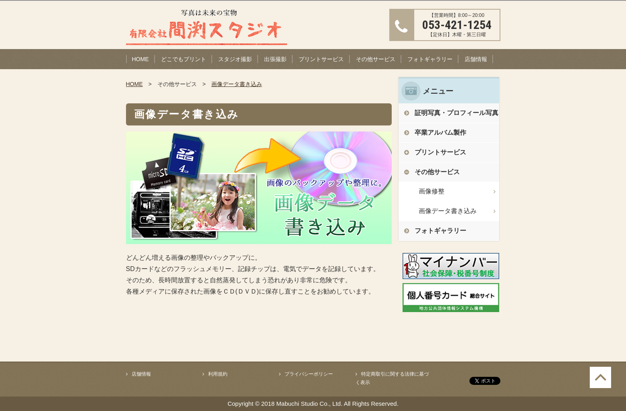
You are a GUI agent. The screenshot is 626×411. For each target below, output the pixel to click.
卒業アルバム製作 (440, 132)
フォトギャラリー (429, 59)
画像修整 (431, 191)
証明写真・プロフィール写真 (456, 112)
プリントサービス (321, 59)
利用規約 (217, 374)
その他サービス (375, 59)
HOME (140, 59)
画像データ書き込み (236, 84)
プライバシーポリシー (309, 374)
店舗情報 (476, 59)
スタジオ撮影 (235, 59)
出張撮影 (275, 59)
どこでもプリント (183, 59)
